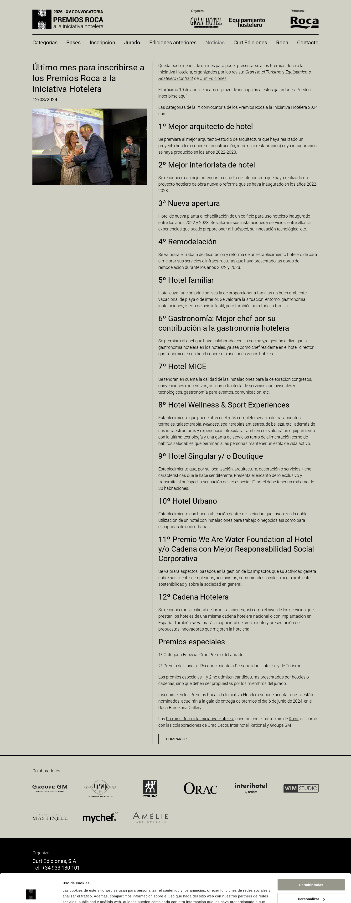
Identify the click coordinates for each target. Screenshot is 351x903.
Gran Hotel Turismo (263, 71)
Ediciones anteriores (172, 43)
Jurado (132, 43)
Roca (282, 43)
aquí (182, 96)
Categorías (44, 43)
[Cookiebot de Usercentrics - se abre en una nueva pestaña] (31, 893)
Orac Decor (218, 725)
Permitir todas (311, 858)
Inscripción (102, 43)
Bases (73, 43)
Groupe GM (280, 725)
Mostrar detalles (76, 894)
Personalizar (311, 872)
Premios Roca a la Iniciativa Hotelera (200, 718)
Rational (258, 725)
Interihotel (239, 725)
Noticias (215, 43)
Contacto (308, 43)
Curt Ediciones (250, 43)
